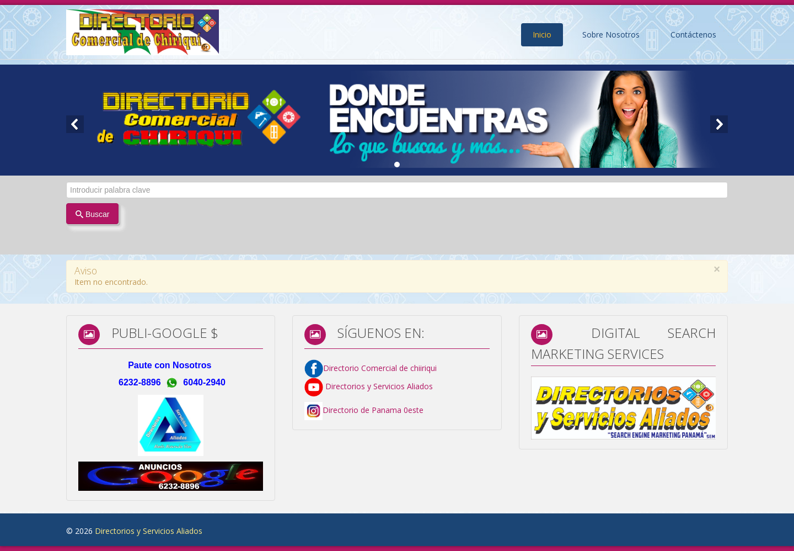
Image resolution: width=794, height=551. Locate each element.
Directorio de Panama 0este (373, 410)
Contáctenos (693, 34)
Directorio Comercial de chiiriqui (380, 367)
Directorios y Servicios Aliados (368, 386)
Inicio (542, 34)
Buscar (92, 214)
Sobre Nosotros (611, 34)
